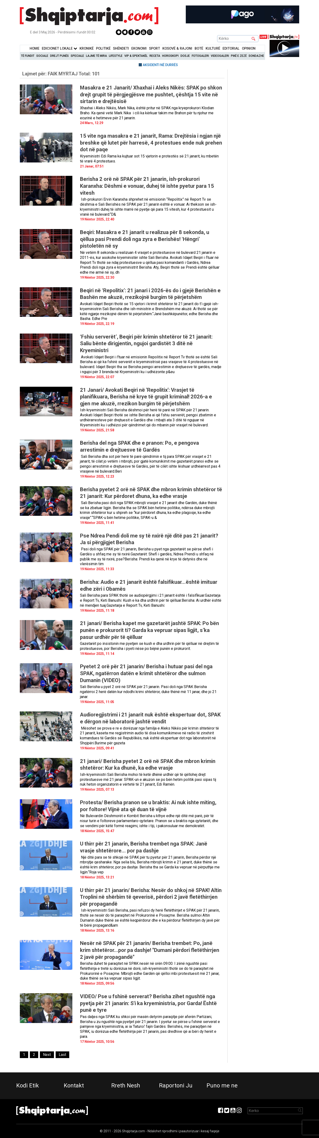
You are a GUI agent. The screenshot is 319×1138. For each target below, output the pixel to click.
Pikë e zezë (239, 55)
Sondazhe (256, 55)
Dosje (185, 55)
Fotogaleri (200, 55)
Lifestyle (115, 55)
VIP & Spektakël (136, 55)
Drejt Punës (59, 55)
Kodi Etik (27, 1085)
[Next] (47, 1054)
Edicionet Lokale (59, 49)
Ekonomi (139, 49)
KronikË (87, 49)
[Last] (62, 1054)
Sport (154, 49)
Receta (154, 55)
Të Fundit (27, 55)
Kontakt (74, 1085)
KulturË (213, 49)
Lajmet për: (61, 74)
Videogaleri (220, 55)
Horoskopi (170, 55)
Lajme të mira (96, 55)
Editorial (231, 49)
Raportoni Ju (175, 1085)
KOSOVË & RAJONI (177, 49)
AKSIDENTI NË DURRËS (160, 65)
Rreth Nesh (125, 1085)
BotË (199, 49)
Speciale (77, 55)
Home (34, 49)
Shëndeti (121, 49)
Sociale (42, 55)
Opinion (248, 49)
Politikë (103, 49)
